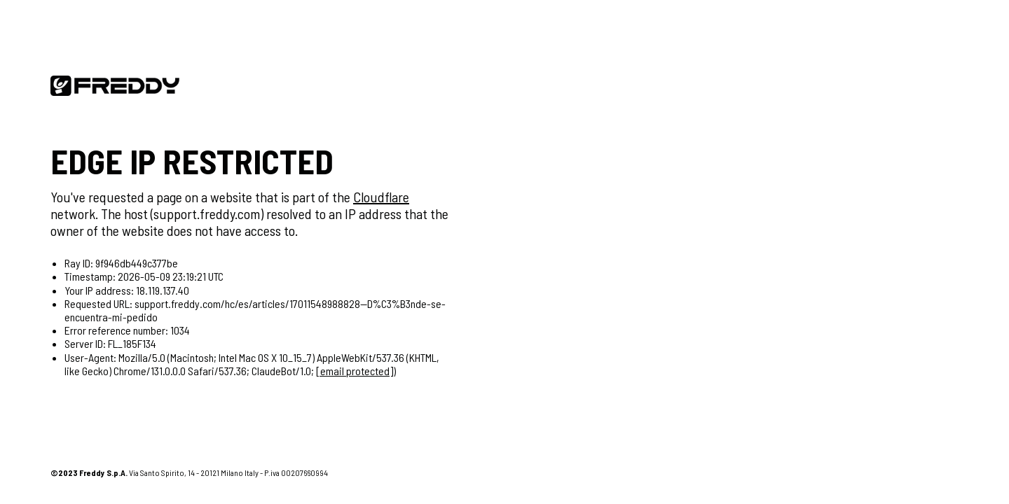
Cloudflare (381, 196)
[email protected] (354, 370)
